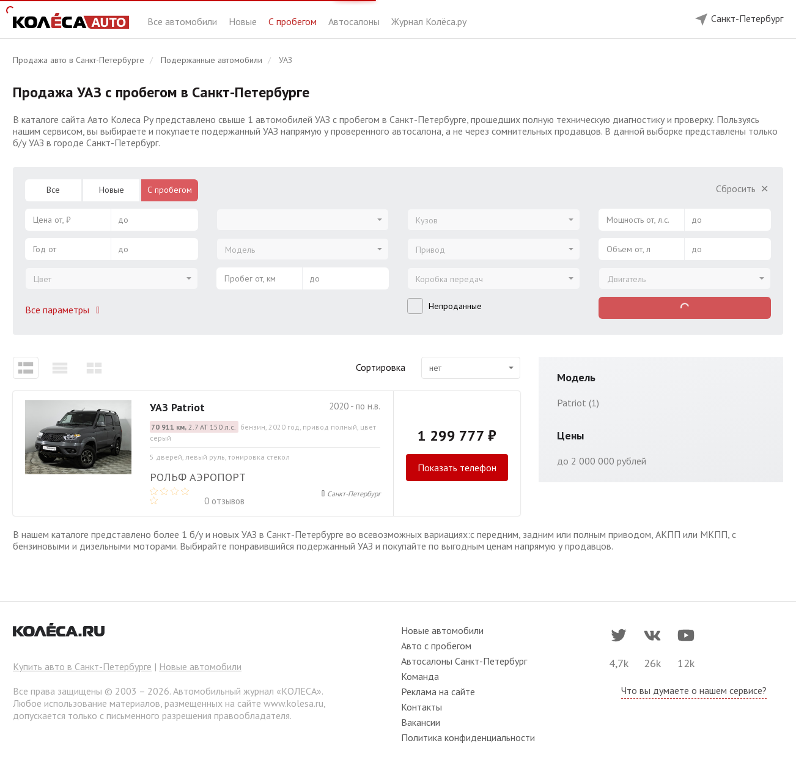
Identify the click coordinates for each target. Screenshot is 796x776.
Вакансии (420, 722)
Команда (420, 676)
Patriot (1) (578, 403)
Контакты (421, 707)
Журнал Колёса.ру (428, 21)
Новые (244, 21)
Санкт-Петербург (353, 493)
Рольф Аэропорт (198, 477)
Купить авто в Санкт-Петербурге (82, 666)
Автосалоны (355, 21)
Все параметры (65, 310)
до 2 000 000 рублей (601, 461)
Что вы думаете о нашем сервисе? (694, 690)
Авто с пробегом (436, 646)
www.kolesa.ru (293, 703)
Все (53, 189)
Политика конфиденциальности (468, 737)
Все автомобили (183, 21)
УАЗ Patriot (177, 407)
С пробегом (293, 21)
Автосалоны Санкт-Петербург (464, 661)
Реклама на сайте (438, 691)
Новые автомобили (200, 666)
